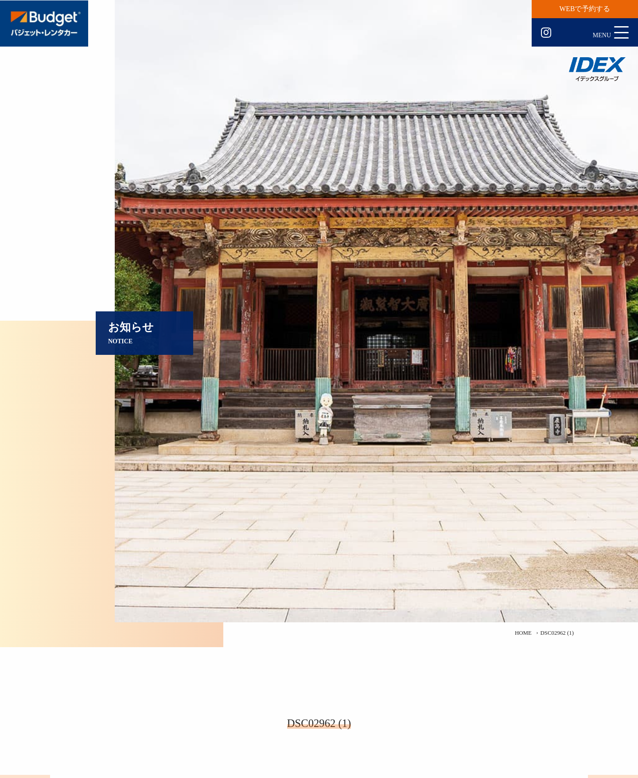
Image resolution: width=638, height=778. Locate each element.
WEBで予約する (585, 8)
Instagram (546, 33)
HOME (523, 633)
